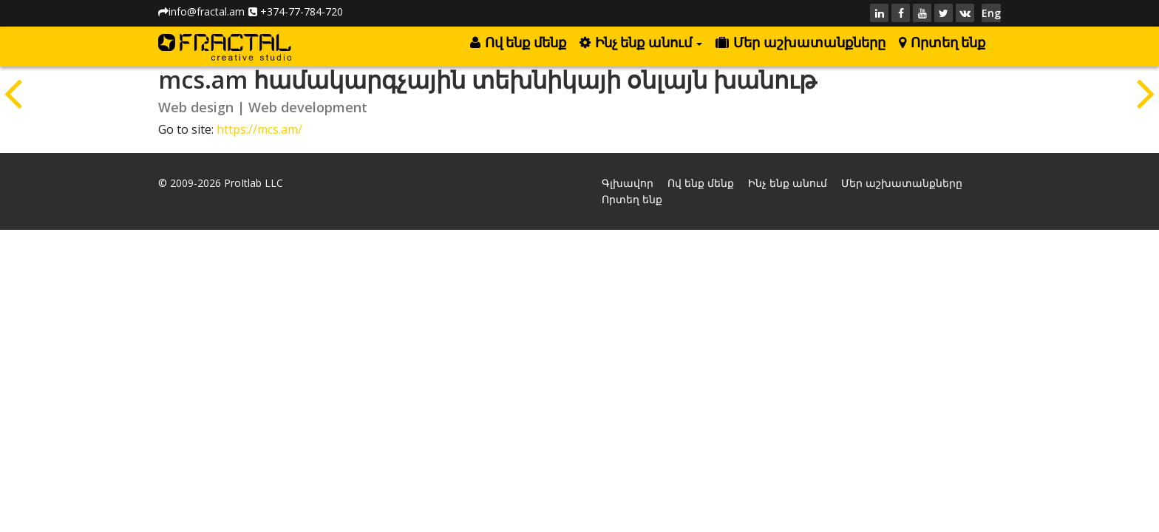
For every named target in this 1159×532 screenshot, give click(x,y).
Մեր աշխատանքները (800, 42)
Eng (991, 13)
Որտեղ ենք (942, 42)
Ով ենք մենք (517, 42)
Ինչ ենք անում (641, 42)
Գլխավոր (627, 183)
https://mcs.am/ (259, 129)
